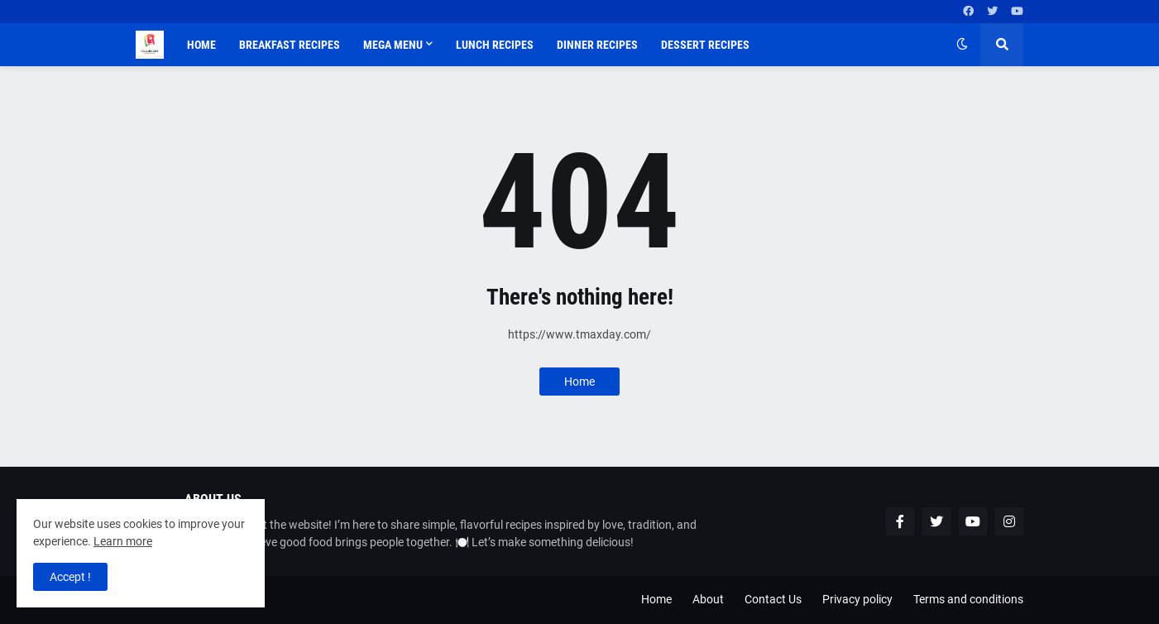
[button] (962, 44)
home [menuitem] (201, 44)
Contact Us (773, 599)
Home (579, 381)
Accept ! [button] (70, 576)
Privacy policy (857, 599)
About (708, 599)
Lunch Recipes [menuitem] (495, 44)
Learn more (122, 541)
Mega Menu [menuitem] (393, 44)
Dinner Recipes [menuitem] (597, 44)
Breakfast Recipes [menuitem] (289, 44)
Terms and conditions (968, 599)
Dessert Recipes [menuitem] (705, 44)
